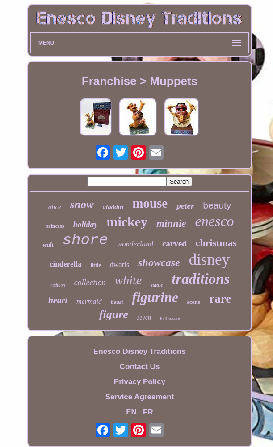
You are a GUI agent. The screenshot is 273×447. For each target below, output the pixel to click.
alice (54, 206)
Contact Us (140, 366)
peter (185, 205)
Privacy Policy (139, 381)
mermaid (89, 301)
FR (148, 412)
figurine (155, 297)
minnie (171, 223)
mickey (126, 221)
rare (220, 298)
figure (113, 314)
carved (174, 243)
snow (82, 204)
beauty (217, 205)
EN (131, 412)
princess (54, 226)
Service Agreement (139, 397)
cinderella (65, 264)
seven (144, 317)
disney (209, 259)
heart (57, 300)
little (95, 265)
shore (85, 240)
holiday (85, 224)
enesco (214, 221)
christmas (216, 242)
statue (157, 284)
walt (48, 245)
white (128, 280)
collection (90, 282)
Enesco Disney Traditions (139, 351)
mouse (150, 203)
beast (117, 302)
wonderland (135, 244)
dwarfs (120, 264)
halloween (170, 318)
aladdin (113, 206)
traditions (201, 279)
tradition (57, 285)
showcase (159, 262)
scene (194, 302)
